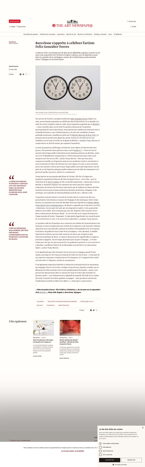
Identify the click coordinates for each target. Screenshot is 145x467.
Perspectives (63, 337)
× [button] (142, 428)
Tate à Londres (53, 182)
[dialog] (121, 446)
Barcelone (40, 305)
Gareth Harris (13, 66)
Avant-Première (13, 43)
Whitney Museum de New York (84, 135)
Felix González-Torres (86, 301)
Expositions (12, 42)
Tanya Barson (50, 305)
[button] (120, 465)
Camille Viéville (37, 356)
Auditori (78, 150)
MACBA (96, 124)
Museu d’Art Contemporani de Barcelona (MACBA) (62, 301)
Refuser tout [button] (131, 460)
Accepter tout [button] (109, 460)
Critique (43, 337)
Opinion (70, 337)
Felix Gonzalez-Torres (78, 119)
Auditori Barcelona (63, 305)
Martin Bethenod (64, 358)
